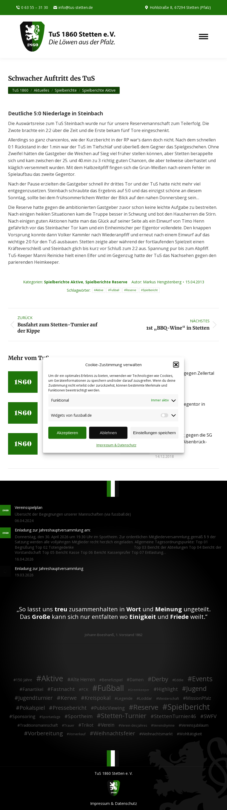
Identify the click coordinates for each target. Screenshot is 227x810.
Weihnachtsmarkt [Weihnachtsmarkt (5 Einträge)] (157, 733)
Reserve (131, 290)
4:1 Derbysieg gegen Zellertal (184, 373)
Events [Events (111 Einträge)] (202, 678)
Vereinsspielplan (28, 507)
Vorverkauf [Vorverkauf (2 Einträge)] (77, 734)
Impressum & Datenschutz (116, 445)
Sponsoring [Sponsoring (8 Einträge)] (23, 716)
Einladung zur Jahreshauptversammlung (49, 568)
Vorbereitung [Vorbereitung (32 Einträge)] (45, 733)
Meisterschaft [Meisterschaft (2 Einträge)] (168, 698)
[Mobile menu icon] (203, 36)
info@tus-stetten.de (73, 7)
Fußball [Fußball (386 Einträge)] (110, 688)
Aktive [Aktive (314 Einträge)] (52, 678)
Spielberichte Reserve (106, 281)
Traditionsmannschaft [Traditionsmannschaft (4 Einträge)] (39, 725)
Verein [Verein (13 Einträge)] (108, 725)
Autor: (156, 281)
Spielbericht (150, 290)
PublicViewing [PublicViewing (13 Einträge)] (109, 708)
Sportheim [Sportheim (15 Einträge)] (80, 716)
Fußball (114, 290)
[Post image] (23, 382)
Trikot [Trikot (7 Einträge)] (87, 725)
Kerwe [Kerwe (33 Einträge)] (69, 698)
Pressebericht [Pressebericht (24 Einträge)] (70, 708)
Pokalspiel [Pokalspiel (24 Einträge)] (32, 708)
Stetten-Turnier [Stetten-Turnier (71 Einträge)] (124, 716)
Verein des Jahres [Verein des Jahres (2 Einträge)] (134, 725)
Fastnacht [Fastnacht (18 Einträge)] (63, 689)
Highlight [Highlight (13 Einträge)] (167, 689)
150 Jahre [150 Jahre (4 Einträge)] (24, 679)
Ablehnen (108, 432)
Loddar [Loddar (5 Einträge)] (145, 698)
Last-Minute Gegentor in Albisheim (180, 407)
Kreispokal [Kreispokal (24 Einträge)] (98, 698)
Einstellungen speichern (154, 432)
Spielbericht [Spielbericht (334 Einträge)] (188, 706)
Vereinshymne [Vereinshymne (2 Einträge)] (164, 725)
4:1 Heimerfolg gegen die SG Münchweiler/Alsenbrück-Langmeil (183, 442)
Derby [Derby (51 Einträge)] (160, 679)
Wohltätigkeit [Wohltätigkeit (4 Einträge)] (190, 733)
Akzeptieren (67, 432)
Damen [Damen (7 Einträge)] (137, 680)
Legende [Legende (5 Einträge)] (125, 698)
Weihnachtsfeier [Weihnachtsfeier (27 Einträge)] (114, 733)
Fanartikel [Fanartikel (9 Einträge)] (33, 689)
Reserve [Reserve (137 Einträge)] (145, 707)
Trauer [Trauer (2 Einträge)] (69, 725)
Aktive (99, 290)
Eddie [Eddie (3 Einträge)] (179, 679)
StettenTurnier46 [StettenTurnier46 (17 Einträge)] (175, 716)
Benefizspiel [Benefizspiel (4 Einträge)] (112, 679)
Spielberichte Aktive (63, 281)
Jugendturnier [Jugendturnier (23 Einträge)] (35, 698)
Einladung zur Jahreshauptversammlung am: (53, 530)
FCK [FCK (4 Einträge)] (84, 689)
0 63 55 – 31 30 (32, 7)
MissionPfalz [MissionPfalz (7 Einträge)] (198, 698)
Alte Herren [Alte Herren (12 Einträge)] (83, 679)
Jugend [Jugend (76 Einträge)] (196, 688)
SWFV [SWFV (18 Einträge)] (210, 716)
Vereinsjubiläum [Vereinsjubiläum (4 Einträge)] (194, 725)
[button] (176, 364)
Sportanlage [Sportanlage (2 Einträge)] (51, 717)
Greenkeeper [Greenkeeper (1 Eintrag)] (139, 690)
